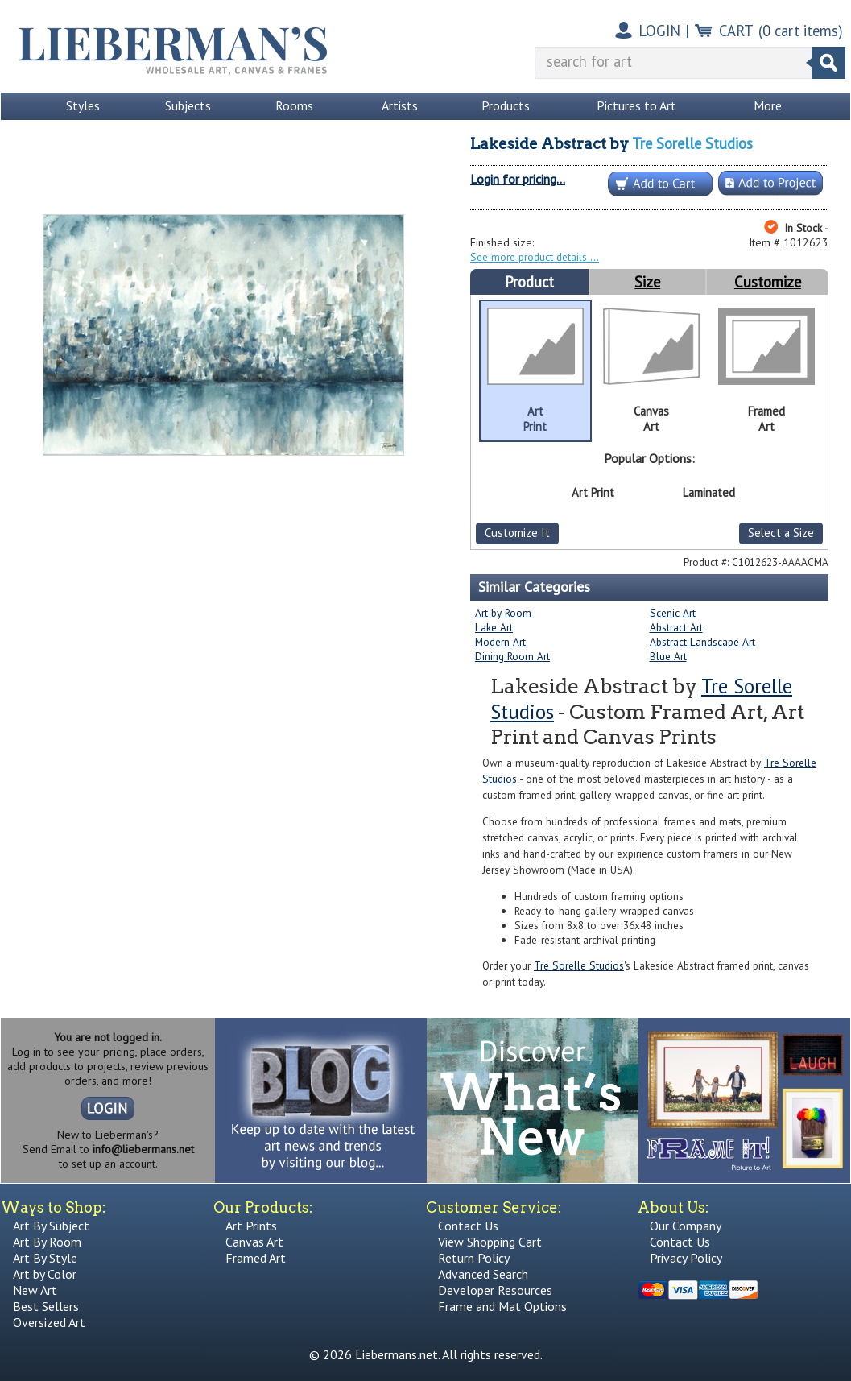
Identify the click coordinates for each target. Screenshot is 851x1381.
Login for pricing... (517, 179)
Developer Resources (495, 1290)
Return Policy (474, 1258)
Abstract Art (676, 627)
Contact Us (468, 1226)
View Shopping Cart (490, 1242)
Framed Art (255, 1258)
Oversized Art (49, 1322)
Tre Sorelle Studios (692, 143)
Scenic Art (673, 613)
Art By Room (47, 1242)
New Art (35, 1290)
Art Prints (251, 1226)
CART (736, 30)
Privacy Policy (686, 1258)
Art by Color (44, 1274)
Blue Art (668, 656)
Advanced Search (483, 1274)
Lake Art (494, 627)
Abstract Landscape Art (702, 642)
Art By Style (45, 1258)
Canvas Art (254, 1242)
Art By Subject (51, 1226)
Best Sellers (46, 1306)
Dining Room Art (512, 656)
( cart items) (800, 30)
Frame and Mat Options (502, 1306)
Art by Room (503, 613)
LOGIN (659, 30)
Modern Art (500, 642)
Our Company (685, 1226)
